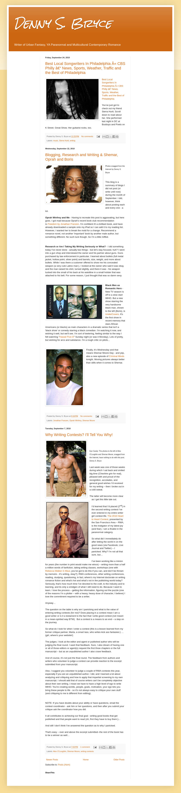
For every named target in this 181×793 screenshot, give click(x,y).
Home (86, 759)
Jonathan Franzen (60, 420)
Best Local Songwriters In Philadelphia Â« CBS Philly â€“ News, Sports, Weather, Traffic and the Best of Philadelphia (85, 68)
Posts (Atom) (64, 765)
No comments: (87, 136)
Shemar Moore (88, 420)
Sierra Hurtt (64, 141)
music (55, 141)
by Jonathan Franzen (63, 224)
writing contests (87, 751)
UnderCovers (112, 314)
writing (72, 141)
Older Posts (118, 759)
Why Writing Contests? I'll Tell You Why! (79, 435)
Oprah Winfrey (75, 420)
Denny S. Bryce (63, 23)
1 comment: (85, 747)
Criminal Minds (116, 356)
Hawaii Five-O (67, 337)
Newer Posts (52, 759)
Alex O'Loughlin (59, 751)
